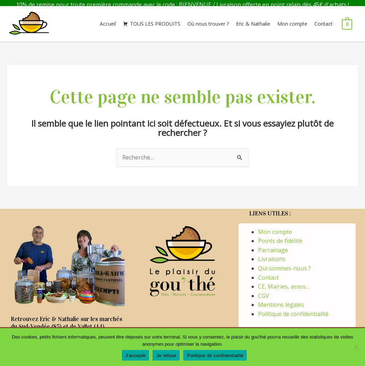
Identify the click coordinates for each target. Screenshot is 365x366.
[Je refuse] (356, 347)
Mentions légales (281, 301)
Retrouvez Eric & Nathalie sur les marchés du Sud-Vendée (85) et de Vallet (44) (66, 318)
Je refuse (166, 355)
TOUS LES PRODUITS (155, 19)
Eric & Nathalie (253, 19)
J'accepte (135, 355)
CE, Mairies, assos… (284, 282)
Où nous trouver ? (208, 19)
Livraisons (272, 255)
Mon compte (292, 19)
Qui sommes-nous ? (284, 264)
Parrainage (273, 246)
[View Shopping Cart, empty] (347, 20)
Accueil (108, 19)
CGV (263, 292)
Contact (323, 19)
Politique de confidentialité (293, 310)
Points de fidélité (280, 237)
